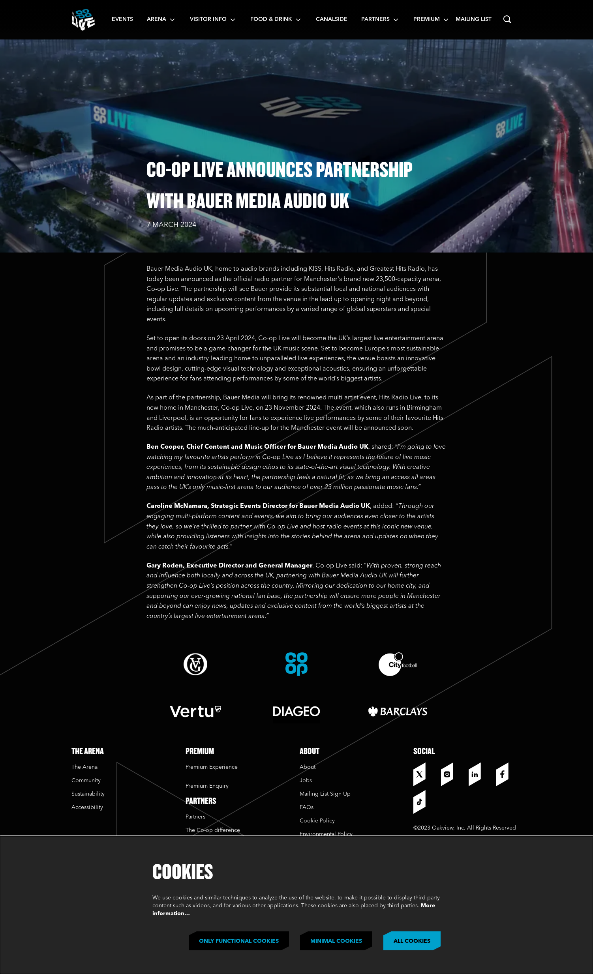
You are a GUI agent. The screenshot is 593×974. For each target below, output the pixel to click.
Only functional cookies (239, 941)
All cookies (412, 941)
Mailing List (474, 19)
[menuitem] (122, 20)
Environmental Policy (326, 834)
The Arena (84, 767)
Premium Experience (212, 767)
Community (86, 780)
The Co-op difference (213, 830)
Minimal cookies (336, 941)
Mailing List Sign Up (325, 794)
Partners (195, 817)
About (307, 767)
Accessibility (87, 807)
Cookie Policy (317, 821)
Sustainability (88, 794)
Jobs (306, 780)
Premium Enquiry (207, 786)
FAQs (306, 807)
